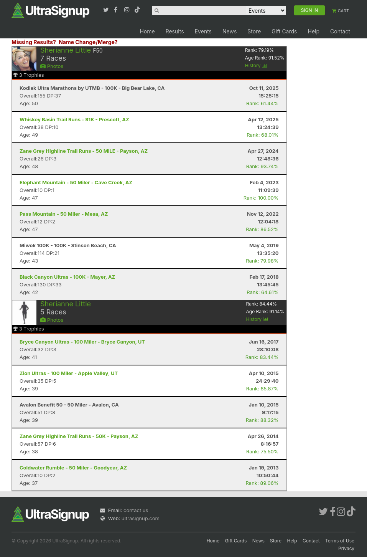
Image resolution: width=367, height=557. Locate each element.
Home (147, 31)
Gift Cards (284, 31)
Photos (51, 66)
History (256, 65)
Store (254, 31)
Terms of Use (339, 541)
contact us (135, 510)
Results (175, 31)
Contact (340, 31)
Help (313, 31)
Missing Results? (34, 42)
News (229, 31)
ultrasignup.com (141, 518)
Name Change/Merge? (88, 42)
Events (203, 31)
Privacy (346, 548)
